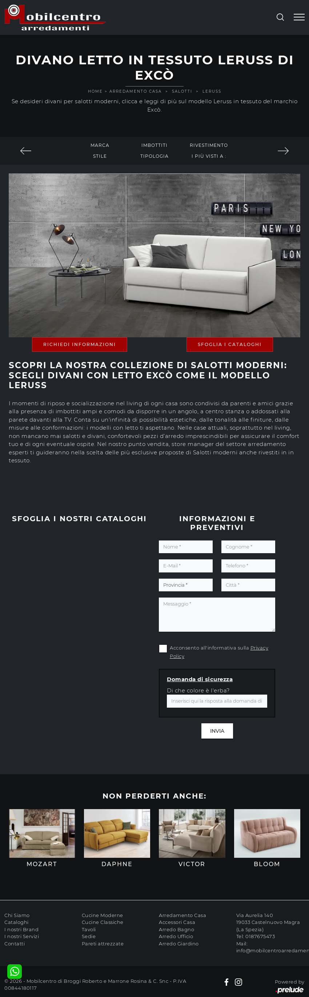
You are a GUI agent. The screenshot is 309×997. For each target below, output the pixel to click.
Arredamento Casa (135, 91)
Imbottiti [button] (154, 145)
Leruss (211, 91)
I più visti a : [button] (209, 156)
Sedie (89, 936)
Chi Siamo (17, 915)
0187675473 (260, 936)
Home (95, 91)
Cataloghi (16, 922)
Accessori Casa (177, 922)
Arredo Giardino (179, 943)
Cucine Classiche (103, 922)
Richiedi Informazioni (79, 344)
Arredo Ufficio (176, 936)
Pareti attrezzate (103, 943)
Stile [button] (100, 156)
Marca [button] (100, 145)
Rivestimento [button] (209, 145)
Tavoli (89, 929)
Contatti (14, 943)
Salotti (182, 91)
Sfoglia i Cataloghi (230, 344)
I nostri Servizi (21, 936)
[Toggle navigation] (299, 17)
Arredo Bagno (176, 929)
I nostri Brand (21, 929)
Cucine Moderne (102, 915)
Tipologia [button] (154, 156)
